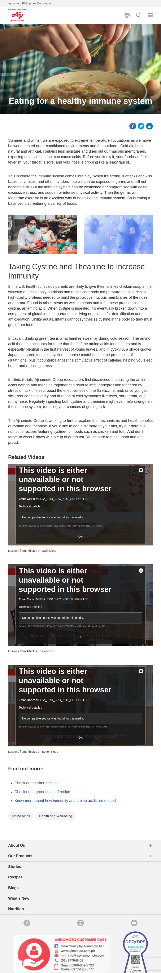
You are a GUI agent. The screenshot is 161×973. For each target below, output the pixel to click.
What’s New (18, 898)
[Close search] (150, 15)
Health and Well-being (55, 816)
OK (80, 536)
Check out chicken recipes (36, 783)
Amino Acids (21, 816)
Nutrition (16, 909)
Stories (14, 867)
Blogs (13, 888)
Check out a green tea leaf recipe (42, 792)
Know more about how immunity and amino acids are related (65, 801)
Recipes (15, 877)
